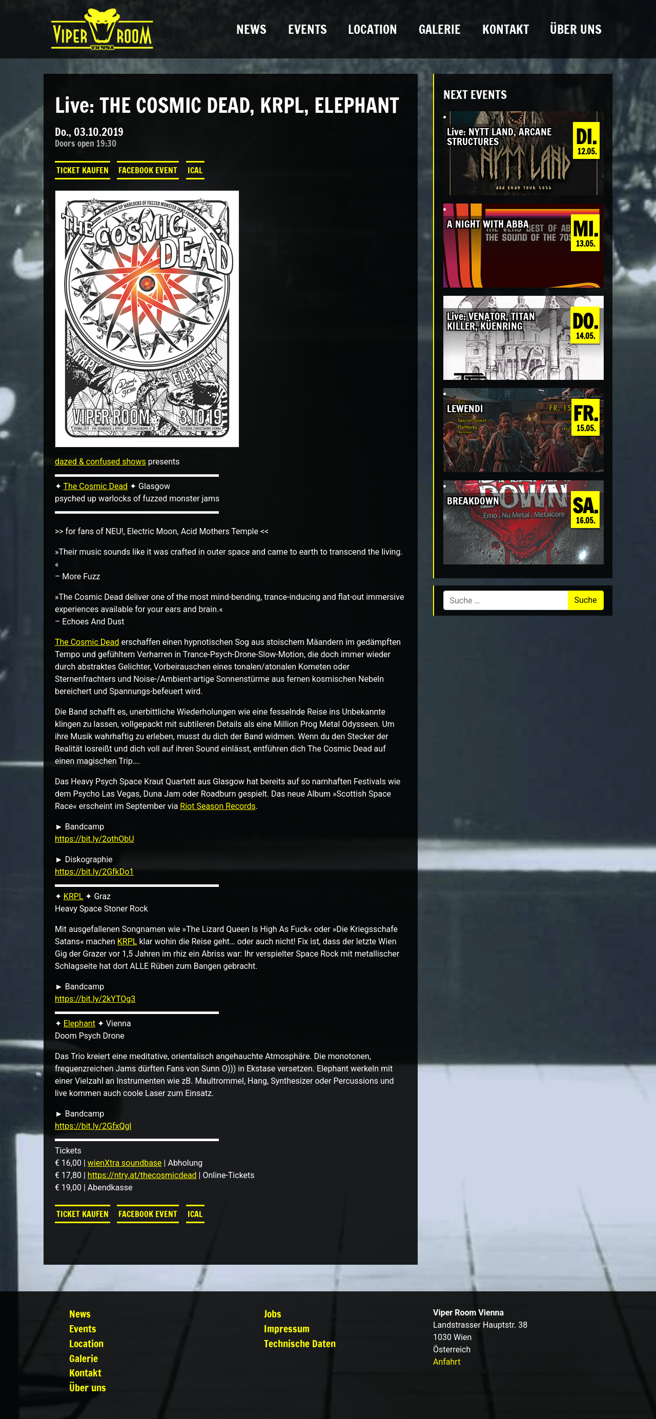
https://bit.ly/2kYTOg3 (95, 999)
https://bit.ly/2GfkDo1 (94, 872)
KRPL (74, 896)
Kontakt (505, 29)
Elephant (79, 1023)
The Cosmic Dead (96, 486)
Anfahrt (446, 1362)
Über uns (576, 29)
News (251, 29)
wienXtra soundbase (125, 1163)
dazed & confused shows (100, 462)
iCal (195, 170)
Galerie (440, 29)
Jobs (272, 1314)
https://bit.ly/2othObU (94, 839)
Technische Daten (300, 1343)
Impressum (287, 1328)
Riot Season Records (217, 806)
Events (307, 29)
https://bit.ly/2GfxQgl (93, 1126)
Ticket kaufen (82, 170)
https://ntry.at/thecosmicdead (142, 1175)
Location (372, 29)
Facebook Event (147, 170)
